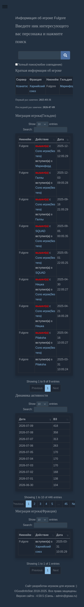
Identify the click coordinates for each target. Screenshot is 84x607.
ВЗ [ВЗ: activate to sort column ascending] (55, 419)
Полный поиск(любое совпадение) (40, 64)
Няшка (39, 284)
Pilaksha (40, 337)
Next (75, 503)
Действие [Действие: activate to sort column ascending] (42, 139)
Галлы (39, 177)
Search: (45, 129)
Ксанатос (22, 86)
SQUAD (40, 231)
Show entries (43, 124)
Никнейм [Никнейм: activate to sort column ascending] (25, 139)
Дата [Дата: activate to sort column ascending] (60, 139)
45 (66, 503)
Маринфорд (68, 86)
